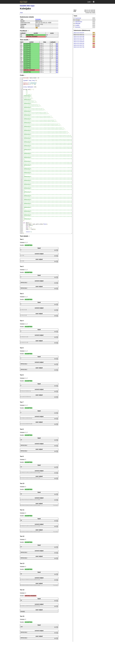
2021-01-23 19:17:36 (84, 38)
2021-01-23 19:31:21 (84, 34)
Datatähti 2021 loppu (27, 6)
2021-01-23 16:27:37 (84, 45)
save (57, 279)
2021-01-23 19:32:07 (84, 32)
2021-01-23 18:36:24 (84, 41)
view (55, 279)
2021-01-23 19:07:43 (84, 40)
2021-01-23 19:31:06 (84, 36)
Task (21, 12)
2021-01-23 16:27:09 (84, 47)
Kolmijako (38, 19)
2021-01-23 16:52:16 (84, 43)
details (57, 44)
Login (89, 1)
